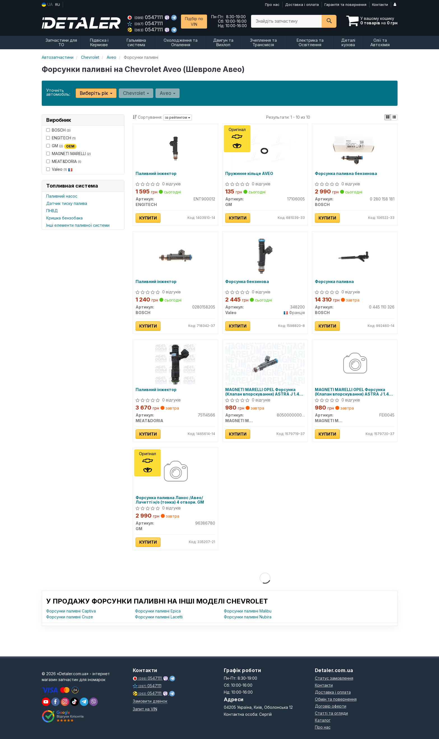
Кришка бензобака (64, 218)
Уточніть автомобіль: (58, 92)
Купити (148, 218)
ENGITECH (61, 137)
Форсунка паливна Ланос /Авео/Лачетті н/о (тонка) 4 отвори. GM (170, 499)
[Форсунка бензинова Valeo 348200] (265, 255)
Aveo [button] (167, 93)
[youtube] (46, 702)
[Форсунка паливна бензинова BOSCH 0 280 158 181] (354, 147)
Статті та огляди (331, 713)
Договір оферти (330, 706)
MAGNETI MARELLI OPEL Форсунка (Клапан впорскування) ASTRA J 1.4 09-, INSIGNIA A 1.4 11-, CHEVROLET (262, 391)
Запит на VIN (145, 709)
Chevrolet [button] (136, 93)
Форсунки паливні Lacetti (159, 616)
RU (57, 4)
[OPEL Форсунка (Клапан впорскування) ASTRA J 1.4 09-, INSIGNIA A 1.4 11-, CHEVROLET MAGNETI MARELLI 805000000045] (265, 363)
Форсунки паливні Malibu (247, 611)
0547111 (145, 17)
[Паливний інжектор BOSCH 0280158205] (175, 255)
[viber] (55, 702)
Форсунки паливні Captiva (71, 611)
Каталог (323, 720)
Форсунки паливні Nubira (247, 616)
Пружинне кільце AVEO (249, 173)
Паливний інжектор (156, 173)
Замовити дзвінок (150, 701)
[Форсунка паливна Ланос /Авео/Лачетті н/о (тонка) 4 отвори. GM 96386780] (175, 471)
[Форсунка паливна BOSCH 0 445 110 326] (354, 255)
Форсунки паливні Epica (158, 611)
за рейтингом (177, 117)
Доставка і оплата (302, 4)
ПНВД (52, 210)
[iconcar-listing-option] (394, 117)
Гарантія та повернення (345, 4)
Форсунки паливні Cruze (69, 616)
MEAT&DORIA (63, 161)
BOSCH (58, 130)
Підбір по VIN (194, 21)
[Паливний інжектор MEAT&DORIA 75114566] (175, 363)
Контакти (380, 4)
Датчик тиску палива (66, 203)
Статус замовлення (334, 678)
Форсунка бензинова (247, 281)
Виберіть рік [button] (96, 93)
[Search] (329, 21)
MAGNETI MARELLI (68, 153)
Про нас (272, 4)
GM (61, 146)
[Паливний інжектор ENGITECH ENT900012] (175, 147)
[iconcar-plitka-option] (387, 117)
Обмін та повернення (336, 699)
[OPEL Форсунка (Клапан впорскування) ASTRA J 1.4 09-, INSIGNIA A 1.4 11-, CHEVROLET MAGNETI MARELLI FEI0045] (354, 363)
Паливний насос (61, 196)
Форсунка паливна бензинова (346, 173)
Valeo (59, 169)
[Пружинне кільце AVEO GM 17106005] (265, 147)
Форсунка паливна (334, 281)
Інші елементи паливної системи (78, 225)
